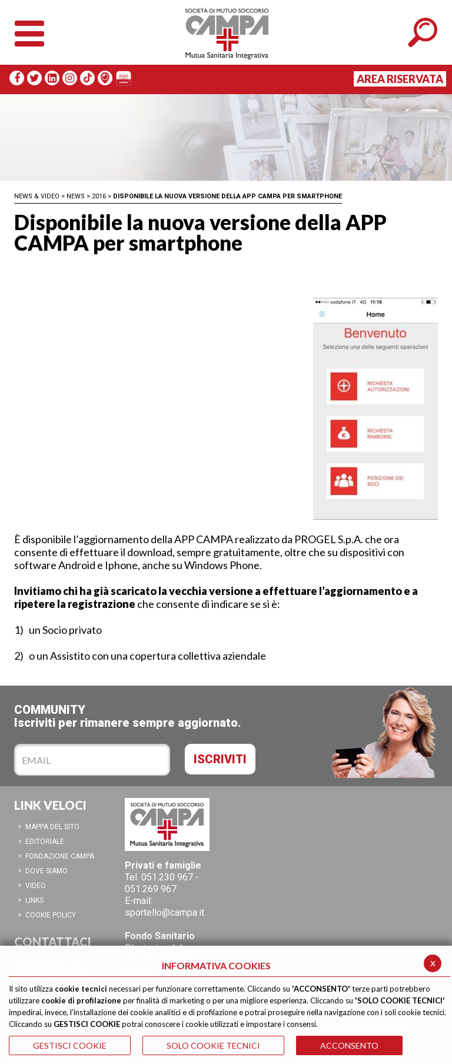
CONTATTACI (52, 942)
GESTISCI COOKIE (70, 1045)
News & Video (36, 196)
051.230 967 (167, 877)
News (76, 196)
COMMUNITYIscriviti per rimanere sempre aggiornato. (127, 716)
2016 (99, 196)
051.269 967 (151, 889)
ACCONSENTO (349, 1045)
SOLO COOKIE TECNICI (213, 1045)
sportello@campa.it (164, 912)
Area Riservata (400, 78)
